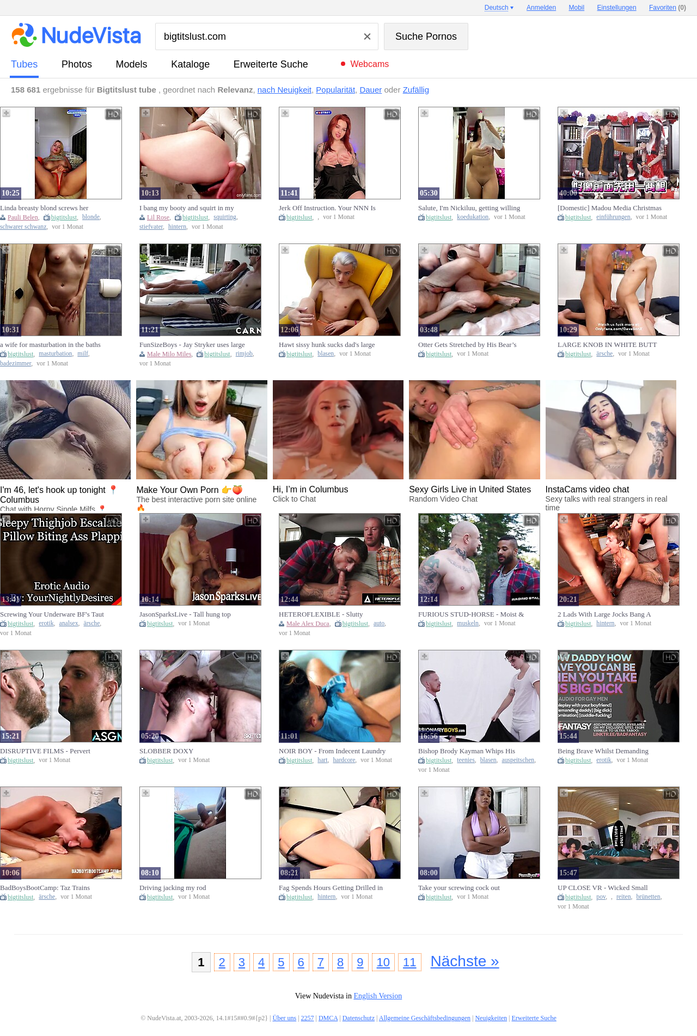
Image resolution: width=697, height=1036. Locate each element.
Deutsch (497, 7)
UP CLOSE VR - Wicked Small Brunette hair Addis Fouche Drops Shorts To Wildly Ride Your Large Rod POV (606, 887)
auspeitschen (518, 760)
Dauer (370, 89)
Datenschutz (359, 1018)
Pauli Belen (23, 217)
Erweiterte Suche (271, 64)
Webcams (369, 64)
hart (322, 760)
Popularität (335, 89)
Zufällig (416, 89)
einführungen (613, 217)
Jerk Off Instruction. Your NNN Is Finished (327, 208)
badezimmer (15, 363)
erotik (46, 623)
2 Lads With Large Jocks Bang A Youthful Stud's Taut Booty (604, 614)
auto (379, 623)
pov (601, 896)
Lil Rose (158, 217)
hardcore (344, 760)
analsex (68, 623)
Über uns (284, 1018)
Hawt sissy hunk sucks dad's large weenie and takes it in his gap (327, 344)
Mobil (577, 7)
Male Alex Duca (307, 623)
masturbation (55, 353)
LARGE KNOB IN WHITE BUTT (607, 344)
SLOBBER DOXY (166, 751)
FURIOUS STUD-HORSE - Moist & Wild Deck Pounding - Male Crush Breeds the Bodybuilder (471, 614)
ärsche (604, 353)
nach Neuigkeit (284, 89)
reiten (623, 896)
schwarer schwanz (23, 226)
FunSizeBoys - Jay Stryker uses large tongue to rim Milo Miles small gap (192, 344)
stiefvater (151, 226)
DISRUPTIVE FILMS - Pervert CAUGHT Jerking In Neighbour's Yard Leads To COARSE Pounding (50, 751)
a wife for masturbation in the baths (50, 344)
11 (409, 962)
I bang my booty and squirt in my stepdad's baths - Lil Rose (186, 208)
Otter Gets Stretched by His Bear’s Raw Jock (467, 344)
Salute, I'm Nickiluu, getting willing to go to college (469, 208)
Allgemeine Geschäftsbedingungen (424, 1018)
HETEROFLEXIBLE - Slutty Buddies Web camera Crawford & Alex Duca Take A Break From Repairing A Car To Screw (327, 614)
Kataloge (190, 64)
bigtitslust (64, 217)
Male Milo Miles (169, 354)
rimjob (244, 353)
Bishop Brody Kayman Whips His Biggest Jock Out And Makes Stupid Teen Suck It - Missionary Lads (470, 751)
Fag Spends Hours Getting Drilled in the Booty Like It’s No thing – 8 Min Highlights (331, 887)
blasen (325, 353)
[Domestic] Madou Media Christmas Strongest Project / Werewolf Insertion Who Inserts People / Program (610, 208)
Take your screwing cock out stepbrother (459, 887)
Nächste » (465, 961)
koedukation (472, 217)
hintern (177, 226)
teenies (465, 760)
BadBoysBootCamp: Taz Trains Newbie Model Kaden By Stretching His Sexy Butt (51, 887)
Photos (77, 64)
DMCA (328, 1018)
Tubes (24, 64)
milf (82, 353)
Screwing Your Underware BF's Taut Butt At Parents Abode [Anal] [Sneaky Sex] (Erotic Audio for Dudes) (52, 614)
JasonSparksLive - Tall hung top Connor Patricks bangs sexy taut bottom (185, 614)
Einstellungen (617, 7)
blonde (91, 217)
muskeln (468, 623)
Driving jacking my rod (172, 887)
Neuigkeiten (491, 1018)
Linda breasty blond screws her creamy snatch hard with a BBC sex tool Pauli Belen (50, 208)
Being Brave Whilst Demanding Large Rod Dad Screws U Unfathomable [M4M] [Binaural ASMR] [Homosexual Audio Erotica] (611, 751)
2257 (307, 1018)
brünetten (649, 896)
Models (132, 64)
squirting (224, 217)
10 (383, 962)
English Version (377, 996)
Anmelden (541, 7)
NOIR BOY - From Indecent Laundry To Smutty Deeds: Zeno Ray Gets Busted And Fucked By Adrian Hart (332, 751)
